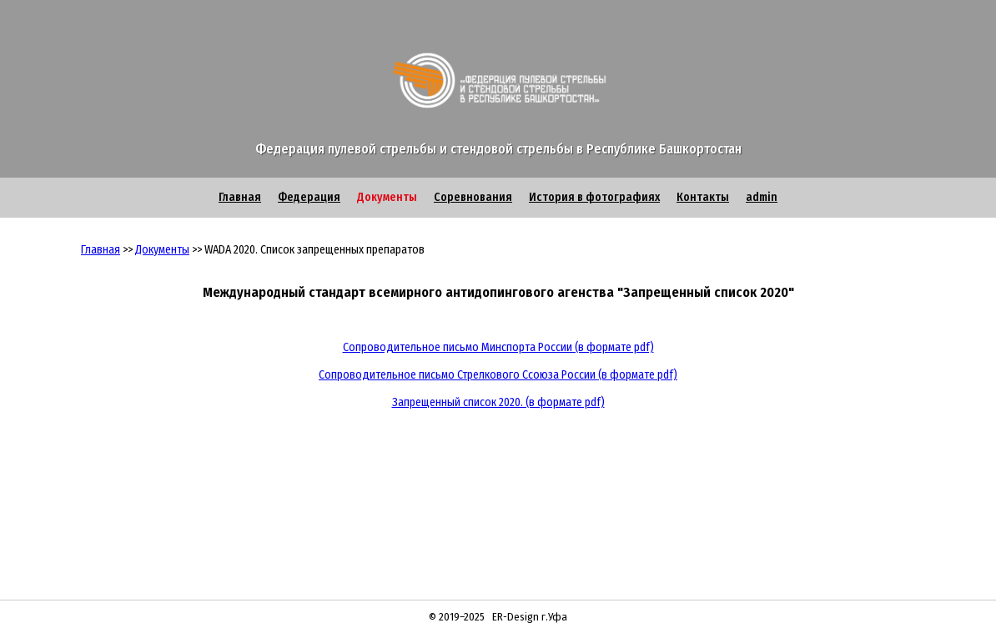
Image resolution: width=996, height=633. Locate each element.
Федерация (309, 197)
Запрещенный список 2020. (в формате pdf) (498, 402)
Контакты (703, 197)
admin (761, 197)
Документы (387, 197)
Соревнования (473, 197)
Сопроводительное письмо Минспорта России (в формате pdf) (498, 347)
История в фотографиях (594, 197)
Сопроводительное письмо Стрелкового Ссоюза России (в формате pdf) (498, 375)
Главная (240, 197)
